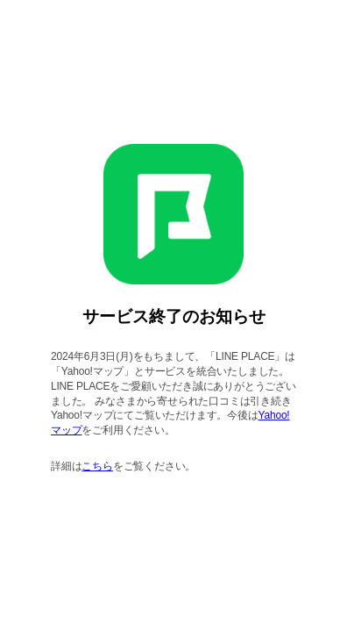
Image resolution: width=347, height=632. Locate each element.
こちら (96, 466)
